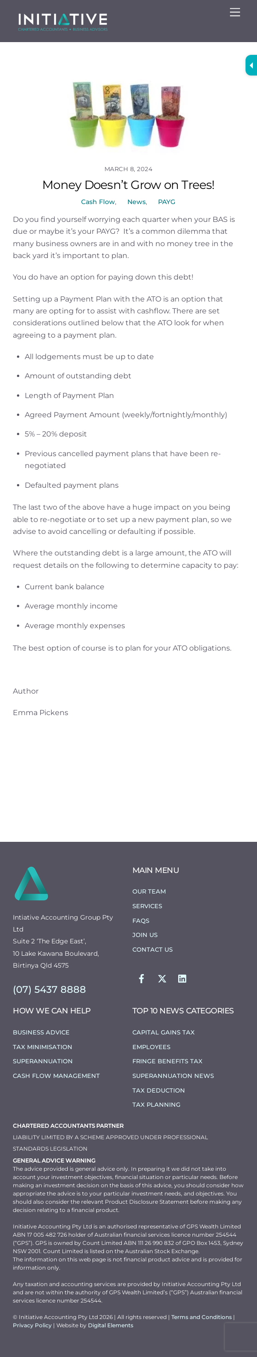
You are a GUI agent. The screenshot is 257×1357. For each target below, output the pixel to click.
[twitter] (162, 977)
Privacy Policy (33, 1325)
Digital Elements (110, 1325)
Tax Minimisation (42, 1046)
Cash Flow (98, 202)
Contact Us (152, 949)
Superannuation (43, 1061)
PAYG (166, 202)
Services (147, 906)
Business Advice (41, 1032)
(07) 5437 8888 (49, 989)
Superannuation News (173, 1075)
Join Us (145, 934)
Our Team (149, 891)
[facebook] (141, 977)
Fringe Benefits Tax (167, 1061)
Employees (151, 1046)
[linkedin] (183, 977)
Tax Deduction (158, 1090)
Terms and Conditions (202, 1317)
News (136, 202)
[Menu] (235, 13)
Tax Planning (156, 1104)
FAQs (140, 920)
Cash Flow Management (56, 1075)
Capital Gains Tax (163, 1032)
